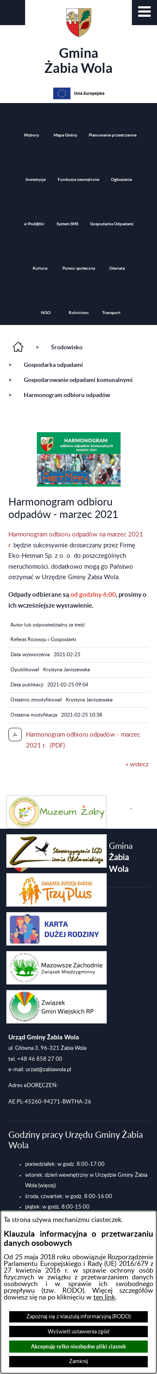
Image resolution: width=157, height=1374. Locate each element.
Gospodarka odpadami (53, 364)
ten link (104, 1297)
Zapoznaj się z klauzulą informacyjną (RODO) (78, 1317)
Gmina (78, 41)
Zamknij (78, 1361)
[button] (144, 12)
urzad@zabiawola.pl (48, 1069)
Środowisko (66, 347)
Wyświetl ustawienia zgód (78, 1332)
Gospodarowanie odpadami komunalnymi (78, 379)
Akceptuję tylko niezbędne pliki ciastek (78, 1346)
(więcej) (47, 1185)
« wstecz (137, 764)
